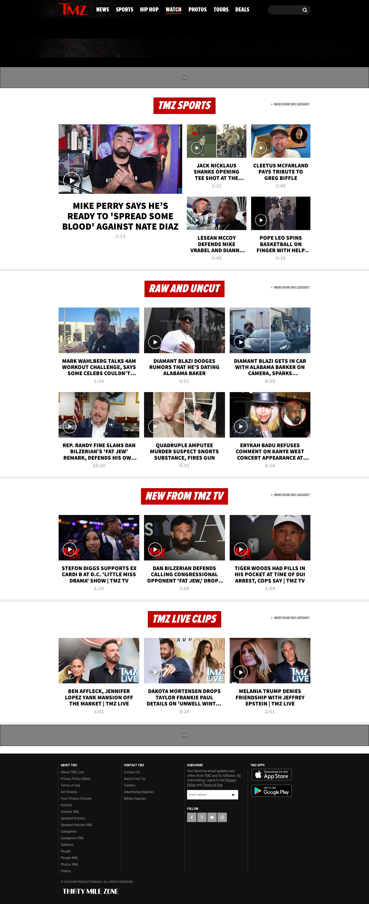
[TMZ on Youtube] (77, 9)
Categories (68, 831)
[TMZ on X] (69, 9)
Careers (129, 785)
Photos (220, 48)
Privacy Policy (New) (76, 779)
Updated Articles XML (76, 825)
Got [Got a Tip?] (73, 29)
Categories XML (72, 838)
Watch (182, 48)
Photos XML (70, 864)
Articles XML (70, 812)
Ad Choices (69, 792)
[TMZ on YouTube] (212, 817)
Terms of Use (70, 785)
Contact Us (132, 772)
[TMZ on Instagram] (86, 9)
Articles (66, 805)
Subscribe (233, 794)
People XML (69, 858)
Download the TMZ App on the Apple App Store (272, 775)
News (69, 48)
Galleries (67, 845)
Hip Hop (144, 48)
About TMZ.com (72, 772)
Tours (257, 48)
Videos (66, 871)
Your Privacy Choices (76, 798)
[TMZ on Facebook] (62, 9)
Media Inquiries (135, 798)
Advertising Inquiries (139, 792)
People (66, 851)
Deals (291, 48)
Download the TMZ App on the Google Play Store (272, 791)
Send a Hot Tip (134, 779)
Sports (105, 48)
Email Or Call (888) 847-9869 (112, 29)
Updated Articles (73, 818)
